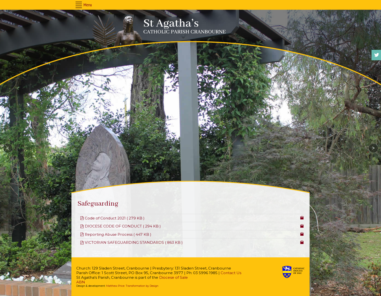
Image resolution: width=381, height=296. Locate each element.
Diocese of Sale (173, 277)
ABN (80, 282)
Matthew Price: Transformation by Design (132, 285)
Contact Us (231, 272)
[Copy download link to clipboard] (302, 217)
